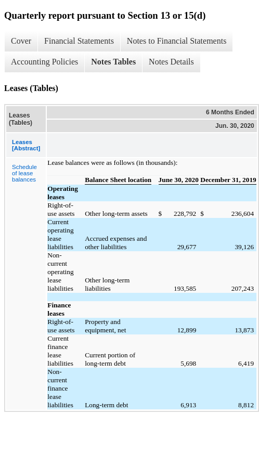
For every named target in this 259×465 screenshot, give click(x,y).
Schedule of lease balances (24, 173)
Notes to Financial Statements (177, 40)
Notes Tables (113, 61)
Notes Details (171, 61)
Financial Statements (79, 40)
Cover (21, 40)
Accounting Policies (44, 61)
